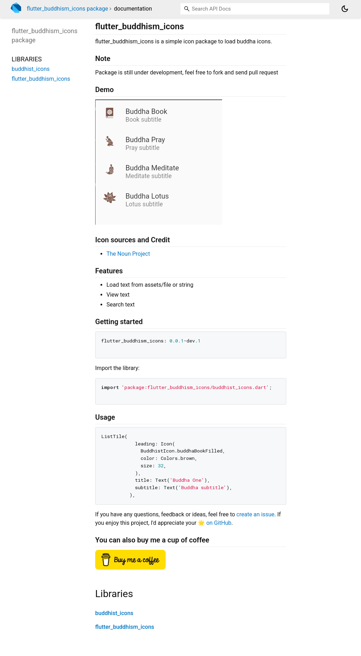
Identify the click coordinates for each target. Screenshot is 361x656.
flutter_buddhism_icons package (67, 8)
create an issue (256, 514)
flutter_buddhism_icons (124, 627)
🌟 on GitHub (214, 523)
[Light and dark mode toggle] (344, 8)
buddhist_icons (114, 613)
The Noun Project (128, 253)
